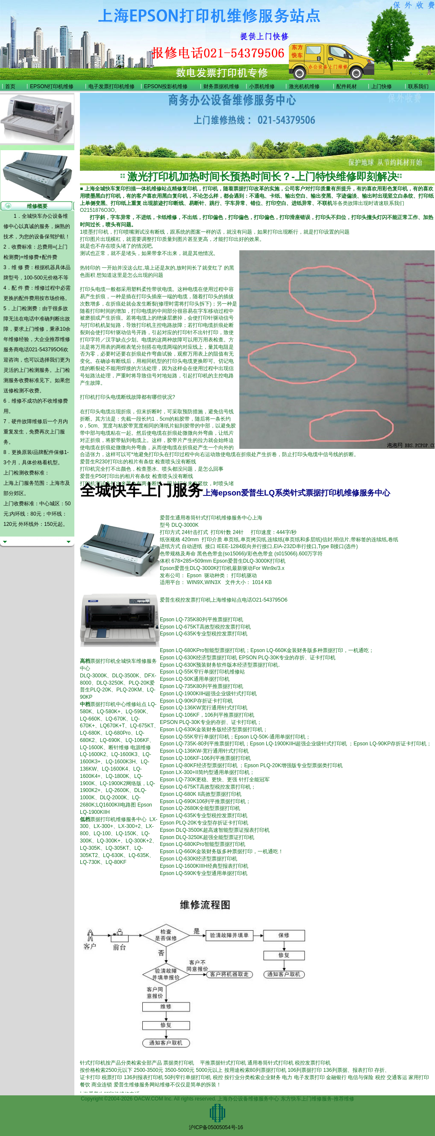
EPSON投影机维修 (166, 86)
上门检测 (29, 370)
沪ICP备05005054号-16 (216, 1127)
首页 (10, 86)
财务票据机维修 (221, 86)
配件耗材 (346, 86)
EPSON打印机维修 (51, 86)
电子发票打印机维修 (111, 86)
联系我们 (418, 86)
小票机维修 (262, 86)
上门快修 (381, 86)
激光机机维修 (304, 86)
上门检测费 (24, 308)
